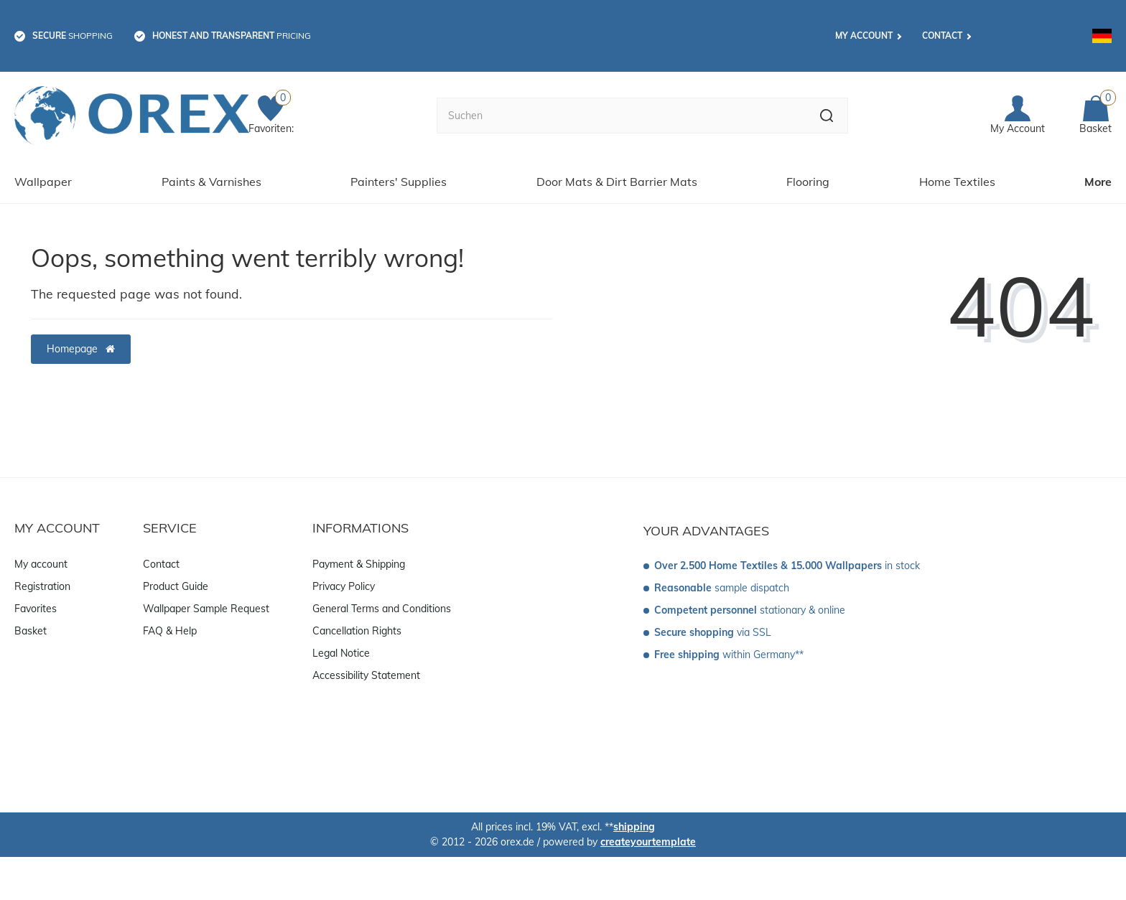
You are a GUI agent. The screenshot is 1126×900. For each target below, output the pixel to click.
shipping (634, 826)
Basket (30, 630)
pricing (231, 35)
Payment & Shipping (358, 564)
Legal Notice (341, 653)
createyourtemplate (648, 841)
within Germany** (729, 654)
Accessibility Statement (366, 675)
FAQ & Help (170, 630)
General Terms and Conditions (381, 608)
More (1098, 181)
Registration (42, 586)
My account (864, 35)
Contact (942, 35)
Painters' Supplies (398, 181)
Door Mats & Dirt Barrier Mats (616, 181)
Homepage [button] (81, 348)
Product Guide (175, 586)
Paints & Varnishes (211, 181)
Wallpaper (43, 181)
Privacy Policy (343, 586)
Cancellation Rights (356, 630)
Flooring (807, 181)
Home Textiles (957, 181)
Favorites (35, 608)
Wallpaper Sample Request (206, 608)
